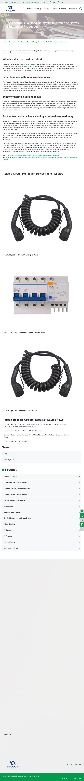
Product (29, 9)
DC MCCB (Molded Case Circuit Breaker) (17, 488)
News (55, 9)
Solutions (47, 9)
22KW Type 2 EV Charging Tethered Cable (20, 410)
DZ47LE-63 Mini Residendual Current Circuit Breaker (24, 333)
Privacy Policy (76, 778)
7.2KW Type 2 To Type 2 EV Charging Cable (21, 255)
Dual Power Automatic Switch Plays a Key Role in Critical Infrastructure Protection (33, 155)
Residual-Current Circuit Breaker (15, 500)
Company (38, 9)
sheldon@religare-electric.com (35, 2)
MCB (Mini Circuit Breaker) (13, 512)
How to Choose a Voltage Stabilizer (16, 441)
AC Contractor (8, 506)
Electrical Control (9, 542)
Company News (9, 460)
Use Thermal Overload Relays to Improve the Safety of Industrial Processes (43, 42)
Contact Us (73, 9)
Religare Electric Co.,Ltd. (18, 776)
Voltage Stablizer (9, 524)
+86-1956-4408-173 (11, 2)
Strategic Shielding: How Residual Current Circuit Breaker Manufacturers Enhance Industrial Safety (36, 436)
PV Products (8, 536)
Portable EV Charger (10, 476)
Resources (63, 9)
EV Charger (7, 530)
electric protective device (28, 64)
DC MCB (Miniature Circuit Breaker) (15, 494)
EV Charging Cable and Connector (15, 482)
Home (5, 42)
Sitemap (64, 778)
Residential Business (11, 548)
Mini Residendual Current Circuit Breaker (17, 518)
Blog (15, 42)
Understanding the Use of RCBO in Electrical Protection (23, 431)
